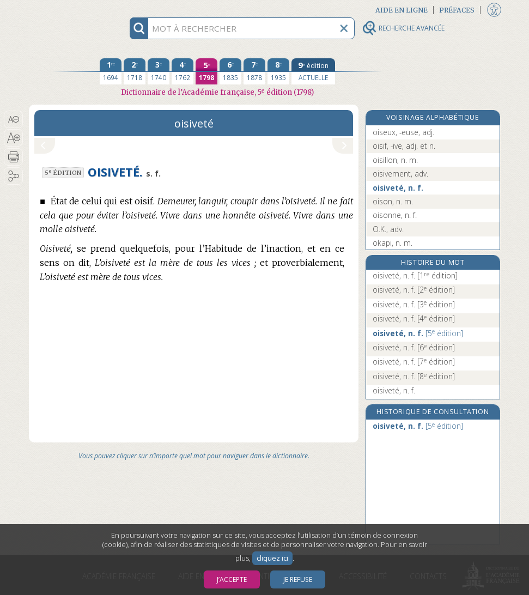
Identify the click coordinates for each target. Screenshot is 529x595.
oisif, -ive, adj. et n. (404, 146)
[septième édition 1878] (254, 71)
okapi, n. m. (392, 243)
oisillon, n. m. (395, 160)
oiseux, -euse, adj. (403, 132)
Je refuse (297, 579)
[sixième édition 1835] (230, 71)
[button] (13, 119)
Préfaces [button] (457, 10)
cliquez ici (272, 558)
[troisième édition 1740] (158, 71)
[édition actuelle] (313, 71)
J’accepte (232, 579)
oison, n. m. (393, 201)
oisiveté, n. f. (398, 188)
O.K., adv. (388, 229)
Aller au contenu (71, 9)
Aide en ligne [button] (401, 10)
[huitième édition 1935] (278, 71)
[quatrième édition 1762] (182, 71)
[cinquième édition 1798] (206, 71)
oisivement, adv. (400, 173)
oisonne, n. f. (395, 215)
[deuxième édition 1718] (134, 71)
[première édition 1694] (110, 71)
